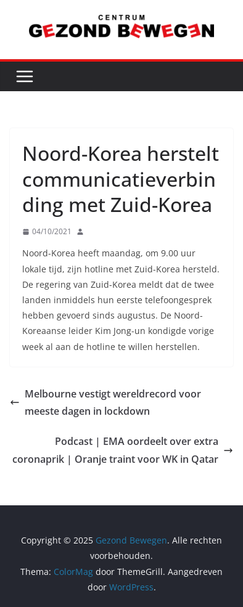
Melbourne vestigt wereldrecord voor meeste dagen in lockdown (105, 402)
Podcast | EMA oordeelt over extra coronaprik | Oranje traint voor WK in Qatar (122, 450)
